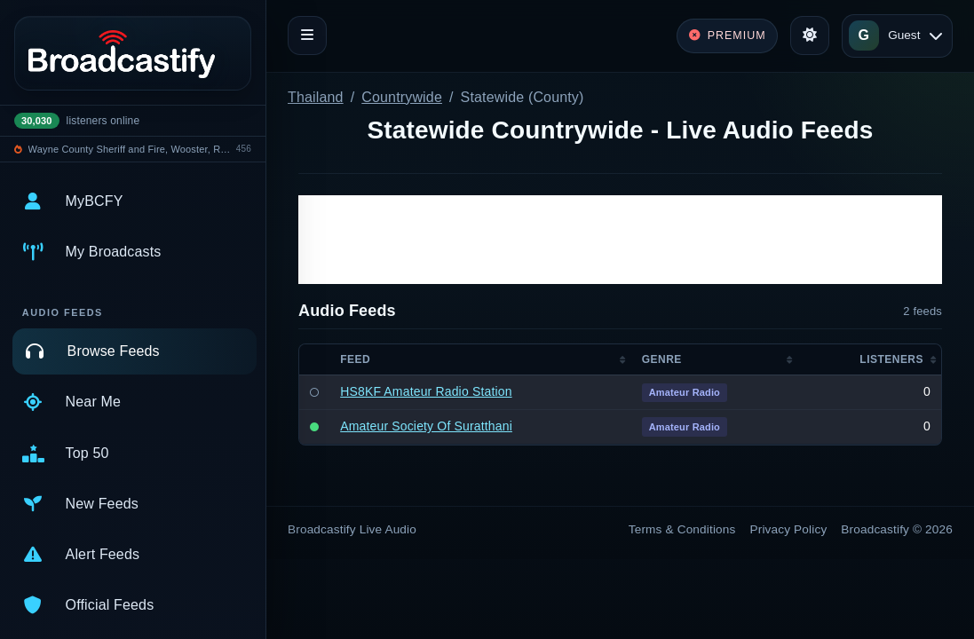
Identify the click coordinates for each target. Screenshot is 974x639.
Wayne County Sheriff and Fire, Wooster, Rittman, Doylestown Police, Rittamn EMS (129, 149)
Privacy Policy (789, 529)
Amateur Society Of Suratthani (426, 426)
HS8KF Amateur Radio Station (425, 391)
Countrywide (401, 97)
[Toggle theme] (809, 35)
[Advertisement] (620, 239)
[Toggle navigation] (307, 35)
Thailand (316, 97)
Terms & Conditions (682, 529)
